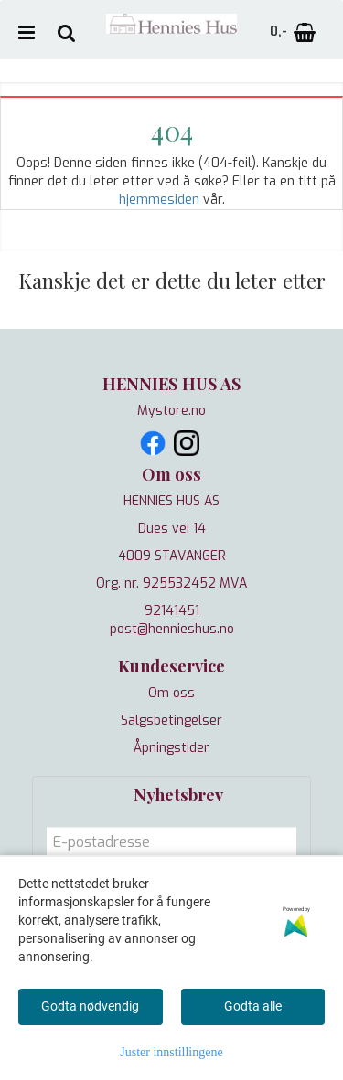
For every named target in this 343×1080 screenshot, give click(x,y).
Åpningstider (171, 748)
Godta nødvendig (90, 1006)
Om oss (171, 693)
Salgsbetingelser (171, 720)
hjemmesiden (159, 199)
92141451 (172, 610)
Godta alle (253, 1006)
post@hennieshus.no (172, 629)
